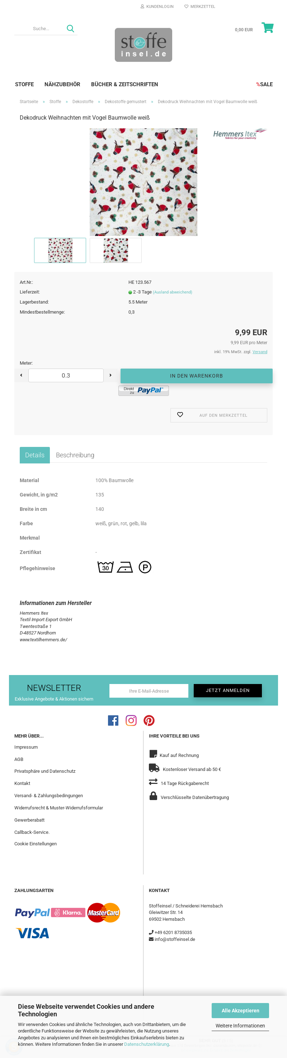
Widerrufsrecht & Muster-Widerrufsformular (58, 807)
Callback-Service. (32, 832)
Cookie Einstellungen (35, 843)
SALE (264, 84)
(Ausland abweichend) (172, 292)
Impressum (26, 747)
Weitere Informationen (240, 1026)
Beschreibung (75, 455)
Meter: (26, 363)
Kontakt (22, 783)
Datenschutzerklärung (146, 1044)
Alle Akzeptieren (240, 1010)
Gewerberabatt (29, 820)
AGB (18, 759)
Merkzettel (199, 6)
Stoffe (24, 84)
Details (34, 455)
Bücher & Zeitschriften (124, 84)
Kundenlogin (157, 6)
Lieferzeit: (30, 292)
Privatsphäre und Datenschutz (44, 771)
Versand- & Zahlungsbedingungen (48, 795)
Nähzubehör (62, 84)
